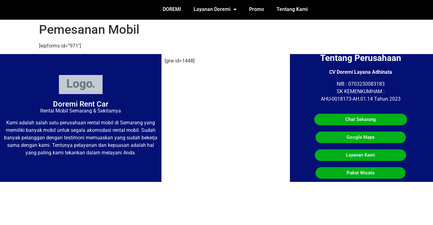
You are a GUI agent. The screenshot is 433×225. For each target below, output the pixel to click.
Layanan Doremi (215, 9)
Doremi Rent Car (80, 104)
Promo (256, 9)
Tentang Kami (292, 9)
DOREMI (172, 9)
